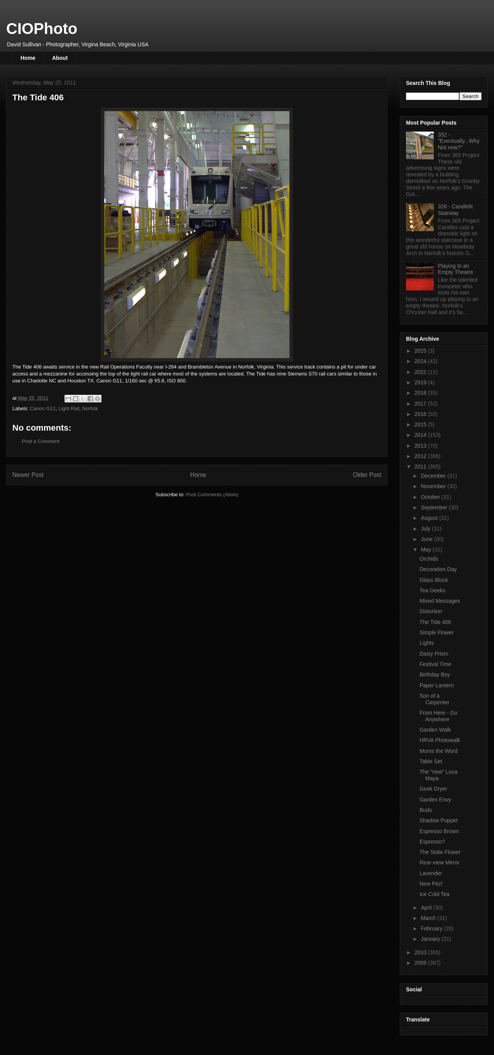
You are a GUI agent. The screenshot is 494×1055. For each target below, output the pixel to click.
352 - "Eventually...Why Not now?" (459, 141)
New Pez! (431, 884)
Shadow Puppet (439, 820)
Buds (426, 810)
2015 (421, 424)
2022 (421, 372)
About (60, 58)
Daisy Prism (434, 654)
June (427, 539)
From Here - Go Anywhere (438, 716)
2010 (421, 952)
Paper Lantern (437, 685)
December (434, 476)
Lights (427, 643)
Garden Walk (435, 730)
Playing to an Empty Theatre (456, 269)
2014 (421, 435)
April (427, 908)
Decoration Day (438, 569)
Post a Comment (40, 441)
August (430, 518)
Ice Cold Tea (435, 894)
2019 (421, 382)
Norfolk (90, 408)
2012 (421, 456)
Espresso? (432, 842)
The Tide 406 (435, 622)
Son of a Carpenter (434, 699)
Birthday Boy (435, 674)
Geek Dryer (433, 789)
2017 (421, 404)
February (432, 928)
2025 (421, 351)
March (429, 918)
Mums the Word (439, 751)
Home (28, 58)
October (431, 497)
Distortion (431, 611)
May (426, 549)
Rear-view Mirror (439, 862)
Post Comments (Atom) (212, 494)
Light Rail (68, 408)
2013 (421, 446)
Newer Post (28, 475)
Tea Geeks (432, 590)
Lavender (431, 873)
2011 (421, 466)
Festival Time (435, 664)
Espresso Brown (439, 831)
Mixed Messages (440, 601)
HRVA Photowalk (440, 740)
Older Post (367, 475)
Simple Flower (437, 632)
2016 (421, 414)
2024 (421, 361)
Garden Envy (435, 799)
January (431, 939)
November (434, 486)
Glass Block (434, 580)
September (434, 507)
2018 (421, 393)
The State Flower (440, 852)
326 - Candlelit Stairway (455, 209)
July (426, 529)
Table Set (431, 761)
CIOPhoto (41, 28)
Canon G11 (43, 408)
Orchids (429, 559)
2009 (421, 963)
